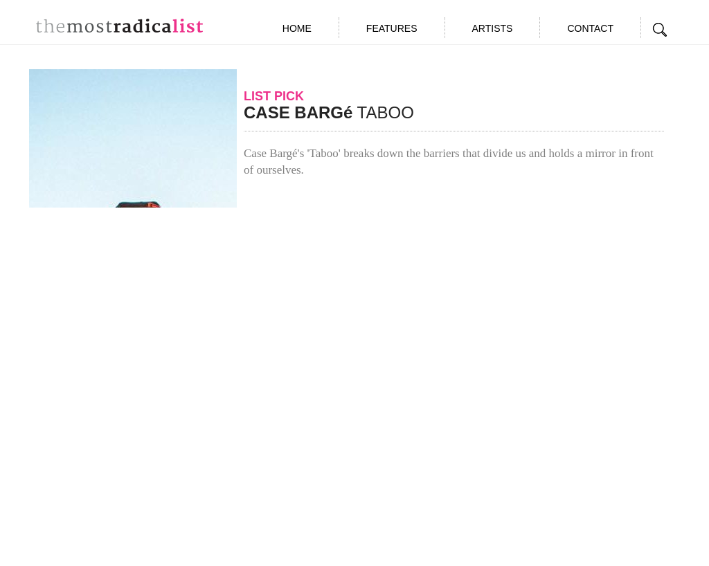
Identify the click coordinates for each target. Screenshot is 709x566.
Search (660, 29)
